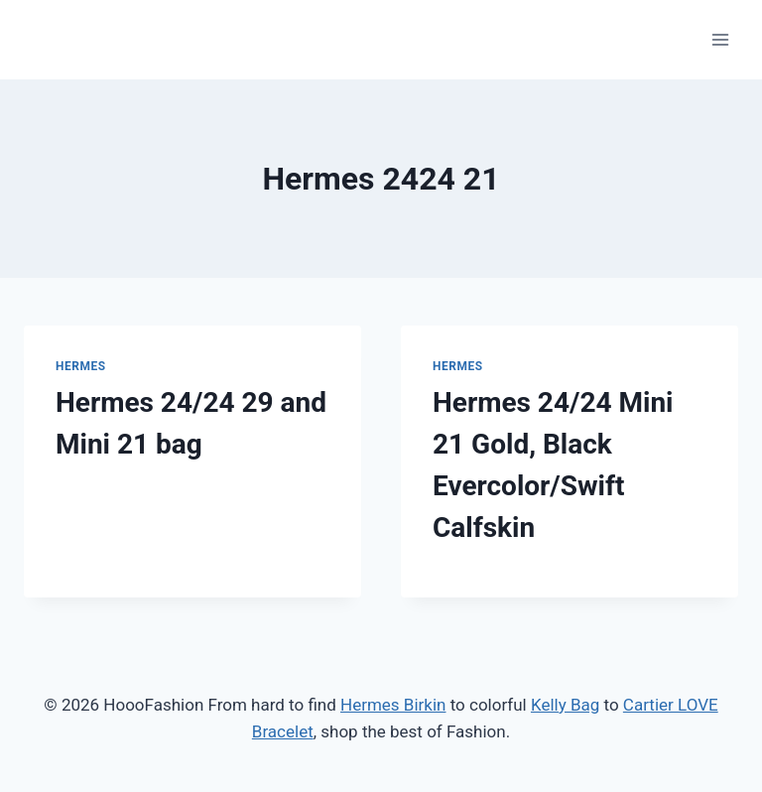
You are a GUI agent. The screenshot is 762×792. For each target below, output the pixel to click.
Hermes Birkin (392, 705)
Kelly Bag (565, 705)
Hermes (81, 366)
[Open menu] (719, 39)
